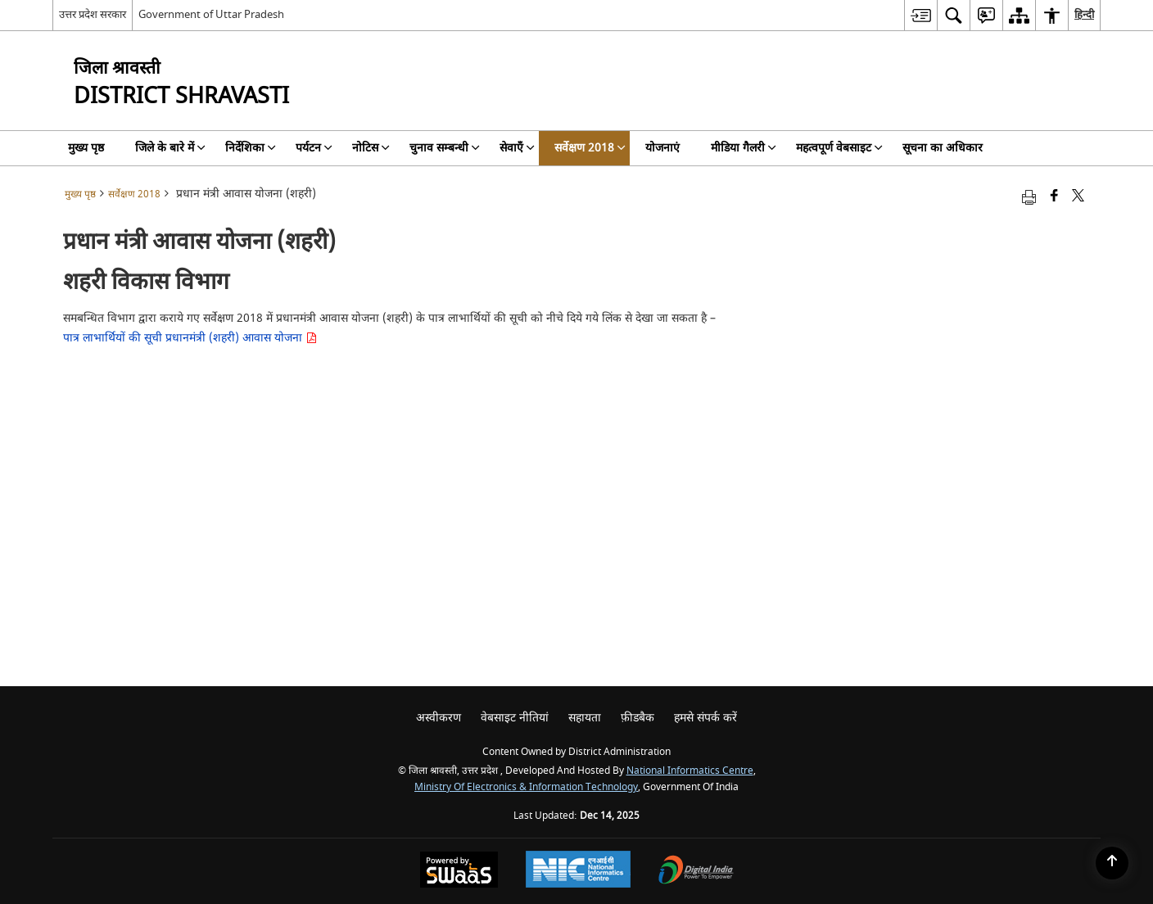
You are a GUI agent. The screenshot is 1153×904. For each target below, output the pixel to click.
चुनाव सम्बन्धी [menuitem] (444, 147)
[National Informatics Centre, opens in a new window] (578, 871)
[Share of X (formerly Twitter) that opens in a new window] (1078, 197)
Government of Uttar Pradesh (211, 14)
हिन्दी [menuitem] (1084, 14)
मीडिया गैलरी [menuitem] (743, 147)
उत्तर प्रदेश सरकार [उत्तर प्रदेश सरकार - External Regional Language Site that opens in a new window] (92, 14)
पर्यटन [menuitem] (314, 147)
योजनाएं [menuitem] (662, 147)
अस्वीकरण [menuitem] (438, 717)
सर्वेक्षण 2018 (134, 194)
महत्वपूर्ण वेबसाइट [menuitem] (839, 147)
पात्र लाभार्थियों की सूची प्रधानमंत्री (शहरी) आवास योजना (190, 337)
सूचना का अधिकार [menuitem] (942, 147)
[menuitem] (920, 15)
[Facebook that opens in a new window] (1054, 197)
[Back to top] (1112, 863)
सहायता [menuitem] (584, 717)
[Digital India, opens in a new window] (696, 871)
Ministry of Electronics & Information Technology (526, 787)
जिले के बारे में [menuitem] (170, 147)
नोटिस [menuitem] (371, 147)
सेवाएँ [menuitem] (517, 147)
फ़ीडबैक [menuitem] (637, 717)
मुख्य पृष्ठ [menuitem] (86, 147)
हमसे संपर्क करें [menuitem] (705, 717)
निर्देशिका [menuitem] (250, 147)
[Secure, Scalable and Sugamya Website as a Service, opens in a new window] (459, 871)
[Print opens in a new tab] (1029, 197)
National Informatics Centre (689, 771)
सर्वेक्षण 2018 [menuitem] (590, 147)
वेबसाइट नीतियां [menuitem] (515, 717)
